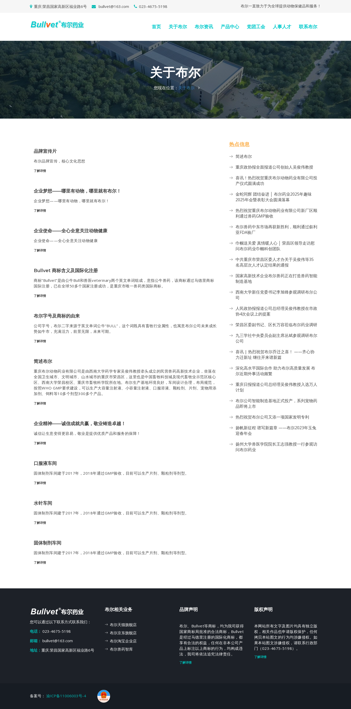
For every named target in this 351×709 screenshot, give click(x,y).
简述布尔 (244, 156)
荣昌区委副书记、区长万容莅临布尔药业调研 (276, 324)
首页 (156, 27)
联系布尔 (308, 27)
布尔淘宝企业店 (123, 640)
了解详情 (40, 171)
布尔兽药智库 (121, 649)
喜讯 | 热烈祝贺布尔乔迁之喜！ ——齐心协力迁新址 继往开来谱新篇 (275, 354)
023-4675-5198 (150, 6)
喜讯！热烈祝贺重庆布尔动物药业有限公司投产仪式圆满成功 (276, 180)
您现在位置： (166, 88)
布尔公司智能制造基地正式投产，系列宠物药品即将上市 (276, 403)
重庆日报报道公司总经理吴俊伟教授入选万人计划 (276, 387)
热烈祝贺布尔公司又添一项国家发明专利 (272, 417)
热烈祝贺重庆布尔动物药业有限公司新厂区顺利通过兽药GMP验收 (276, 213)
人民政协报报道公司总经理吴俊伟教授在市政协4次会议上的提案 (276, 311)
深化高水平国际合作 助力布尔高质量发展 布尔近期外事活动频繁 (275, 370)
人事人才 (282, 27)
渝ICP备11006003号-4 (66, 695)
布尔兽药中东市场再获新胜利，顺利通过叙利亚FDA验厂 (276, 229)
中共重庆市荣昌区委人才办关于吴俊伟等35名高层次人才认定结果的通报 (275, 262)
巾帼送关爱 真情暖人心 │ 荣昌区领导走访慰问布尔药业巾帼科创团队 (275, 245)
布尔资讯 (204, 27)
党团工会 (256, 27)
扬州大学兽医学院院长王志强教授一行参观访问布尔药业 (276, 446)
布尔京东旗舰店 (123, 632)
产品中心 (230, 27)
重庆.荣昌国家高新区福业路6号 (58, 6)
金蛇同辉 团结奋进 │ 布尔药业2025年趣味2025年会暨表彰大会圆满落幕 (274, 196)
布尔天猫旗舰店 (123, 624)
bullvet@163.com (110, 6)
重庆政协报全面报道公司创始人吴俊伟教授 (274, 167)
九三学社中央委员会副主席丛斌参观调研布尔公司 (276, 338)
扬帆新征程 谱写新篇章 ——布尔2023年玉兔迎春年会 (276, 430)
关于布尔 (178, 27)
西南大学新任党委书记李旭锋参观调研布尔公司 (276, 294)
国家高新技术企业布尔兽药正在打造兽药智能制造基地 (276, 278)
